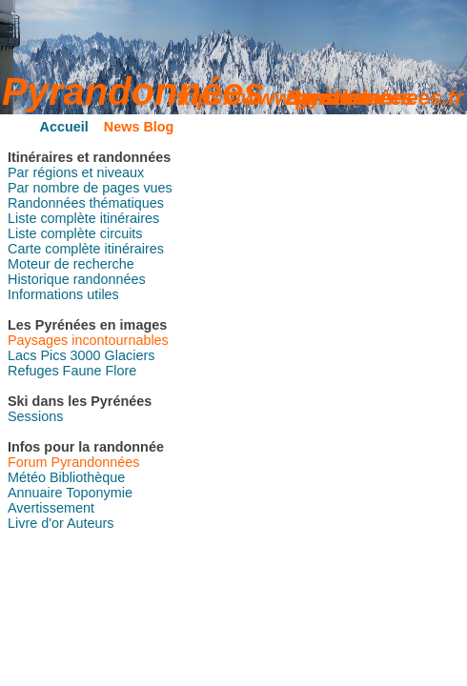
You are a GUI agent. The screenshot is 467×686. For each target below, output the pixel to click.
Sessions (35, 416)
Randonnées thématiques (86, 203)
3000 (86, 355)
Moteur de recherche (71, 264)
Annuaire (35, 492)
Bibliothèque (87, 477)
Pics (53, 355)
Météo (27, 477)
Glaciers (130, 355)
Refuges (33, 370)
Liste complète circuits (75, 233)
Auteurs (90, 523)
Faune (82, 370)
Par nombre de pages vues (90, 187)
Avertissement (51, 507)
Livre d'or (36, 523)
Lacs (22, 355)
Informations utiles (63, 294)
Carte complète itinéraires (86, 248)
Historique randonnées (77, 279)
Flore (120, 370)
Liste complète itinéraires (83, 218)
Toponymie (99, 492)
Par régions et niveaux (76, 172)
